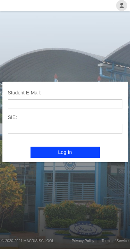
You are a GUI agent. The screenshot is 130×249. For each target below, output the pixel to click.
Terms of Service (115, 241)
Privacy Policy (83, 241)
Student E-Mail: (24, 92)
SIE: (12, 117)
